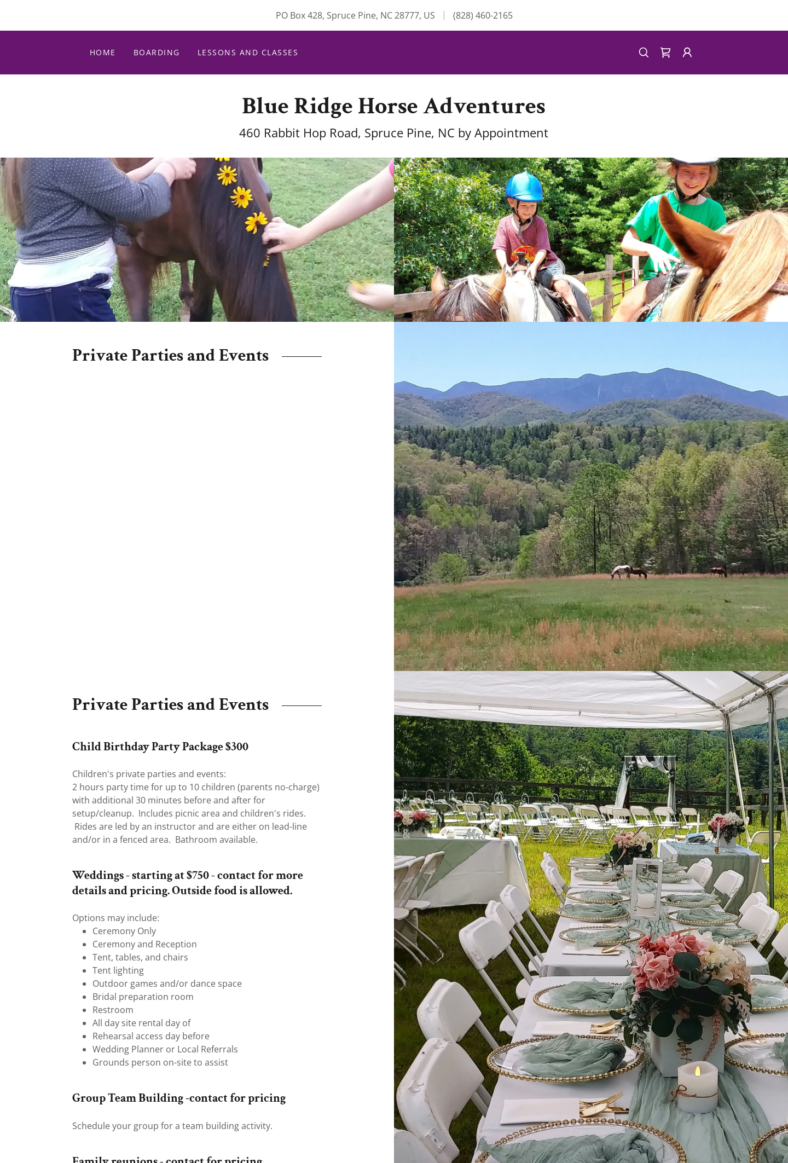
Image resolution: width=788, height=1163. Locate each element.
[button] (687, 52)
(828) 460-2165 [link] (483, 15)
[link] (665, 52)
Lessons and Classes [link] (248, 52)
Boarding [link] (157, 52)
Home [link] (103, 52)
